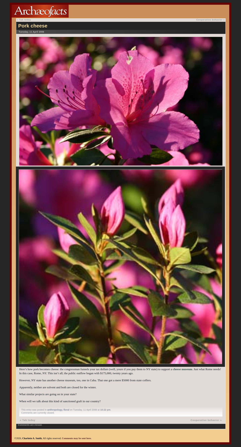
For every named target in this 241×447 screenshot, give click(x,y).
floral (66, 409)
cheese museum (182, 369)
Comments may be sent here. (77, 438)
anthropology (54, 409)
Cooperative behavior (209, 19)
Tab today (25, 19)
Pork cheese (32, 26)
